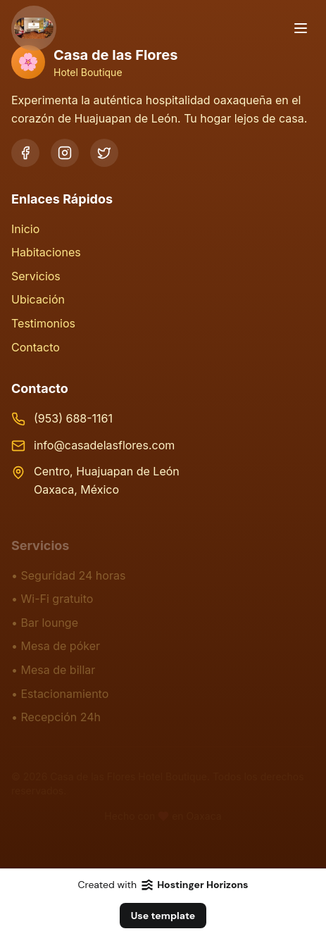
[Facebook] (25, 153)
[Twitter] (104, 153)
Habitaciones (46, 252)
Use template (163, 915)
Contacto (35, 347)
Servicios (36, 276)
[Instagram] (65, 153)
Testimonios (43, 323)
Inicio (25, 229)
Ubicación (38, 299)
